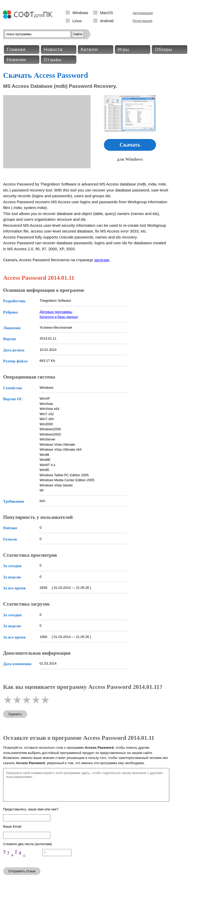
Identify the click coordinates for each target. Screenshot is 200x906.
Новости (53, 49)
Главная (16, 49)
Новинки (16, 59)
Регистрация (142, 21)
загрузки (101, 260)
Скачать (130, 145)
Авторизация (143, 13)
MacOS (106, 12)
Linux (77, 21)
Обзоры (163, 49)
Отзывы (52, 59)
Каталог (90, 49)
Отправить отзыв (21, 871)
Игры (123, 49)
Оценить (15, 714)
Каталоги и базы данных (59, 317)
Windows (80, 12)
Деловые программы (56, 312)
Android (107, 21)
